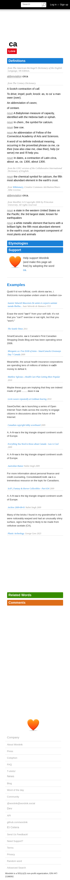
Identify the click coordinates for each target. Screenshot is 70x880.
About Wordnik (15, 744)
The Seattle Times (15, 329)
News (10, 776)
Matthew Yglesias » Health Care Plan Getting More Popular (34, 377)
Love (12, 51)
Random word (14, 861)
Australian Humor (16, 466)
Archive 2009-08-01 (16, 507)
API (9, 815)
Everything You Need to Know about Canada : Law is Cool (33, 444)
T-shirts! (11, 771)
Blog (9, 783)
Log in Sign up (59, 4)
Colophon (12, 757)
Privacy (11, 854)
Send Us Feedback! (17, 834)
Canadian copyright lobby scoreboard (24, 425)
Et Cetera (13, 827)
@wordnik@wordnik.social (21, 803)
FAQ (9, 764)
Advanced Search (16, 867)
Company (13, 737)
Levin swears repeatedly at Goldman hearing (27, 399)
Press (10, 751)
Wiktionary (18, 187)
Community (13, 796)
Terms (10, 847)
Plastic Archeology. (16, 533)
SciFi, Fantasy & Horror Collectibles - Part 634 (28, 488)
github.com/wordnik (17, 822)
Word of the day (15, 790)
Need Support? (15, 841)
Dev (9, 808)
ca (24, 269)
